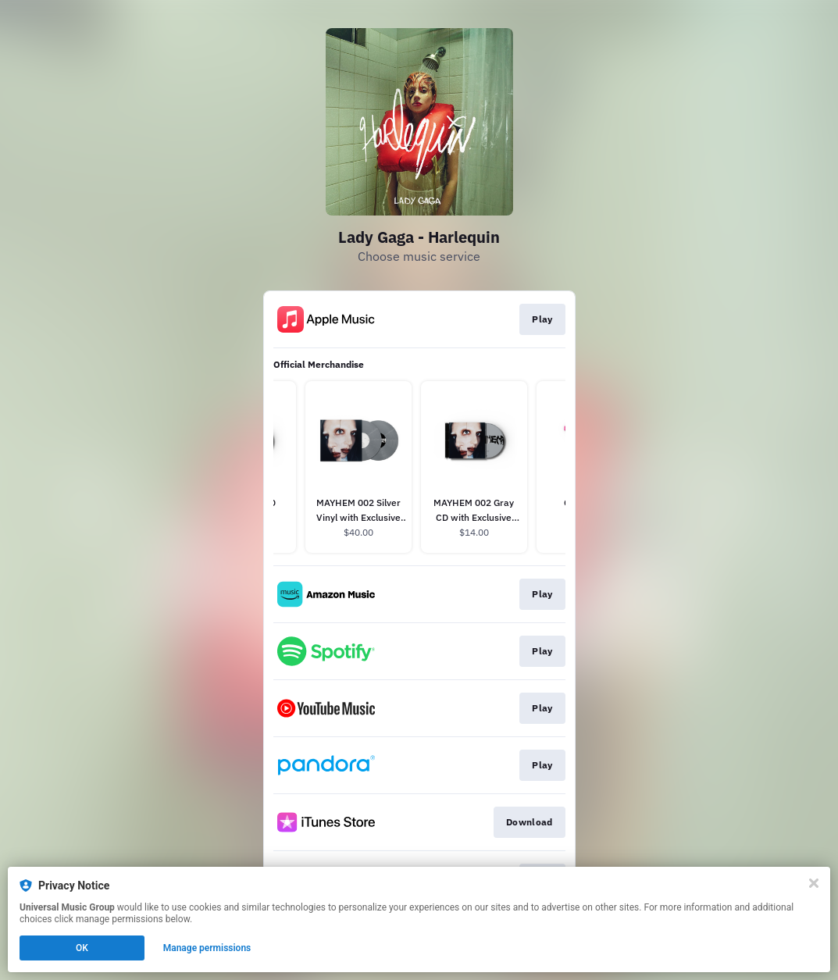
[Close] (813, 883)
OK (82, 948)
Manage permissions (207, 948)
